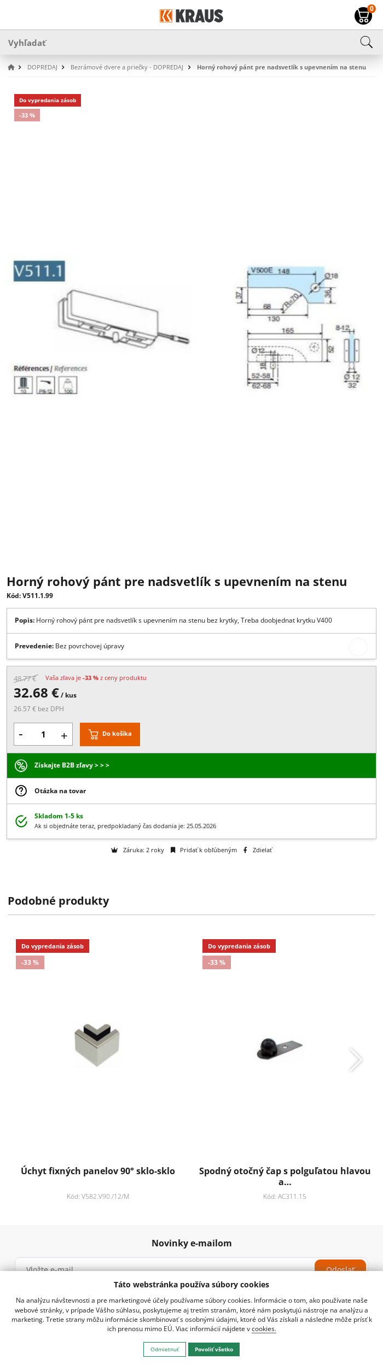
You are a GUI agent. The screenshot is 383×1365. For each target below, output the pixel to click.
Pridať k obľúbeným (204, 850)
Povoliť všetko (214, 1349)
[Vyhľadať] (191, 42)
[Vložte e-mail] (191, 1269)
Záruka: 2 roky (137, 850)
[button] (16, 67)
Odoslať (340, 1269)
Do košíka (117, 733)
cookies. (264, 1329)
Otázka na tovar (60, 790)
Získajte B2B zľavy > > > (71, 765)
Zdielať (257, 850)
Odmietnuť (164, 1349)
